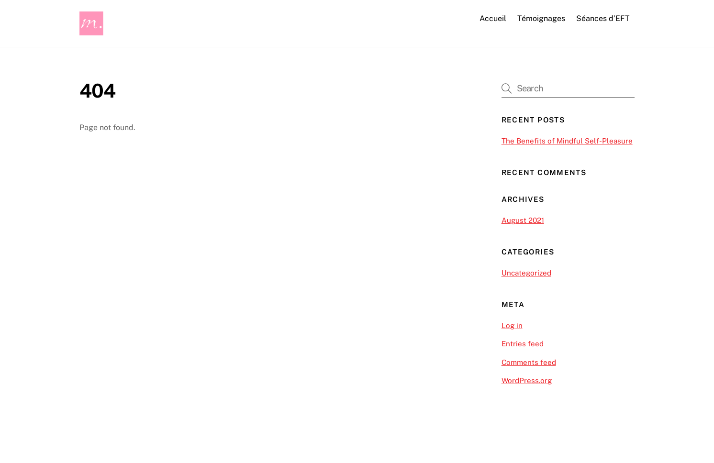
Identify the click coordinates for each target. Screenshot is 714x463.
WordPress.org (527, 380)
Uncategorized (526, 273)
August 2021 (523, 220)
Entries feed (523, 344)
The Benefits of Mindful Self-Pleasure (567, 141)
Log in (512, 325)
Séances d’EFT (603, 18)
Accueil (493, 18)
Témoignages (541, 18)
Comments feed (529, 362)
